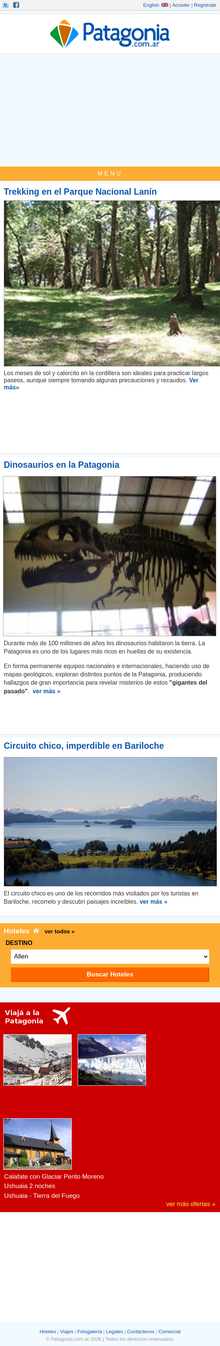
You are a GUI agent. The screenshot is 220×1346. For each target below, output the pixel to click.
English (155, 5)
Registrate (205, 5)
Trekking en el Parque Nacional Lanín (80, 192)
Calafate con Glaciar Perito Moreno (54, 1176)
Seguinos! (6, 5)
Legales (114, 1331)
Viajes (66, 1331)
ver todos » (60, 931)
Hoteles (47, 1331)
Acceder (181, 5)
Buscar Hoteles (110, 974)
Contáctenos (140, 1331)
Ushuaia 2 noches (29, 1186)
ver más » (46, 691)
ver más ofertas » (190, 1204)
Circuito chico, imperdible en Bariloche (84, 746)
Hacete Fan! (17, 5)
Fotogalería (89, 1331)
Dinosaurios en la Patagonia (61, 465)
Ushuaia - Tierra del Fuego (42, 1195)
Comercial (169, 1331)
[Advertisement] (110, 110)
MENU (109, 173)
